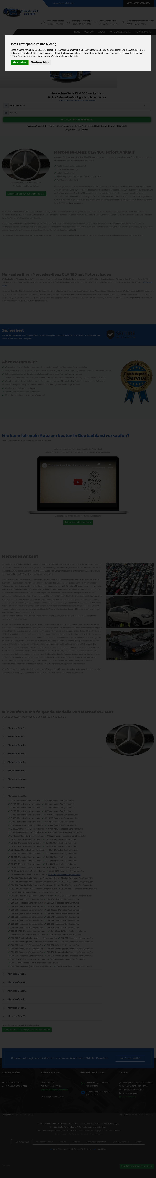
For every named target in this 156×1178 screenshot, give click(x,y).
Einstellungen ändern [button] (40, 62)
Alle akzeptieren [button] (20, 62)
